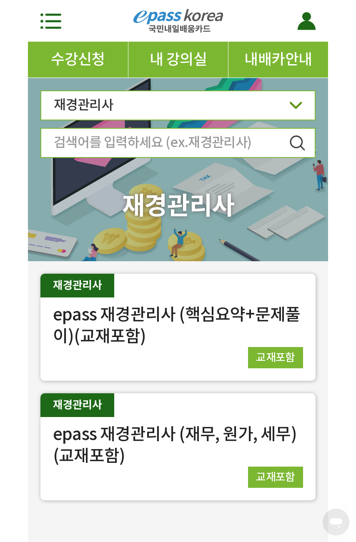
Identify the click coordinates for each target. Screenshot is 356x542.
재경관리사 (178, 107)
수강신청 (78, 59)
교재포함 (275, 357)
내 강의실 (178, 59)
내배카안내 (278, 59)
